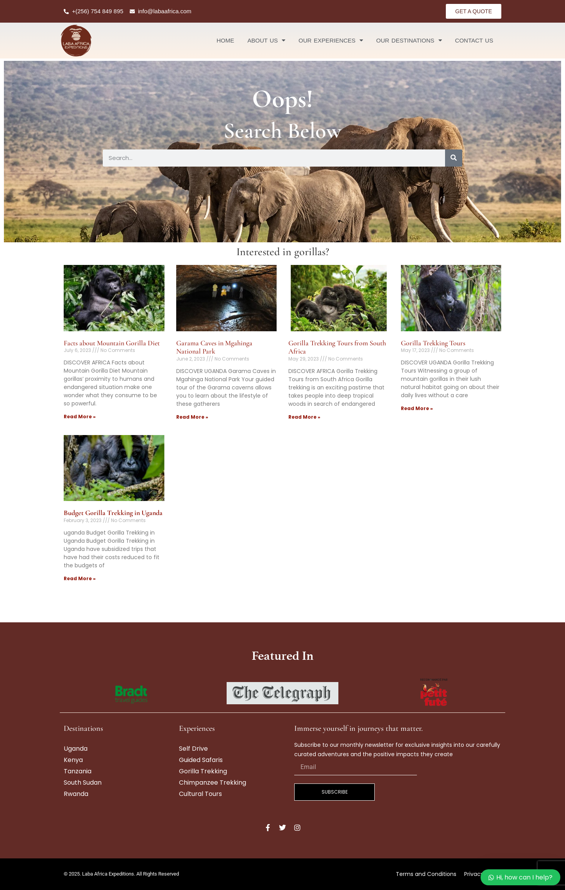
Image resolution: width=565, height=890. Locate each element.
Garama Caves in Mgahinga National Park (214, 347)
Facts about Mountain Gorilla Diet (112, 343)
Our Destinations (409, 40)
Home (225, 40)
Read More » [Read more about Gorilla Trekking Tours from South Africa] (304, 417)
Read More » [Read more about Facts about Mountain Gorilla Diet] (80, 416)
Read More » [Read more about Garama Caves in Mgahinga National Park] (192, 417)
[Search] (453, 158)
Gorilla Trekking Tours (433, 343)
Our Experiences (331, 40)
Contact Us (474, 40)
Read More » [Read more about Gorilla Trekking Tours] (417, 408)
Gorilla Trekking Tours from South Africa (337, 347)
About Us (266, 40)
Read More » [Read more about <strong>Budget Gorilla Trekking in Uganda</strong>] (80, 578)
